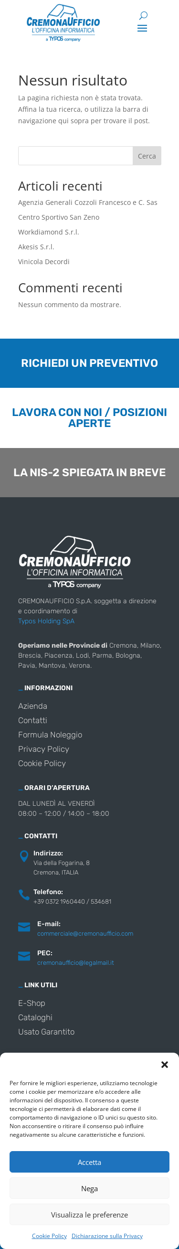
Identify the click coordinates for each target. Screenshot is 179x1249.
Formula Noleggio (50, 735)
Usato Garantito (46, 1032)
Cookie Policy (49, 1236)
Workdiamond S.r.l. (48, 231)
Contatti (32, 721)
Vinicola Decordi (44, 261)
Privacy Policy (43, 750)
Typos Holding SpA (46, 621)
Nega (89, 1188)
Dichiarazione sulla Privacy (107, 1236)
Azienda (32, 707)
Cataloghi (35, 1018)
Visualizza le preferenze (89, 1214)
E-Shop (31, 1004)
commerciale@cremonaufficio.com (85, 933)
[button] (164, 1064)
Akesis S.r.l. (36, 246)
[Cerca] (143, 15)
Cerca (147, 155)
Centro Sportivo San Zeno (58, 217)
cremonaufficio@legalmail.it (75, 962)
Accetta (89, 1162)
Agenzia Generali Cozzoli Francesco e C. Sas (88, 202)
